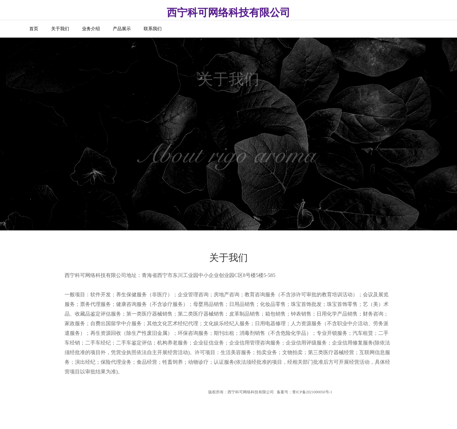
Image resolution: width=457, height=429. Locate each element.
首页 (33, 28)
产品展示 (122, 28)
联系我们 (153, 28)
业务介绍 (91, 28)
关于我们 (60, 28)
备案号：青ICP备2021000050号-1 (304, 392)
